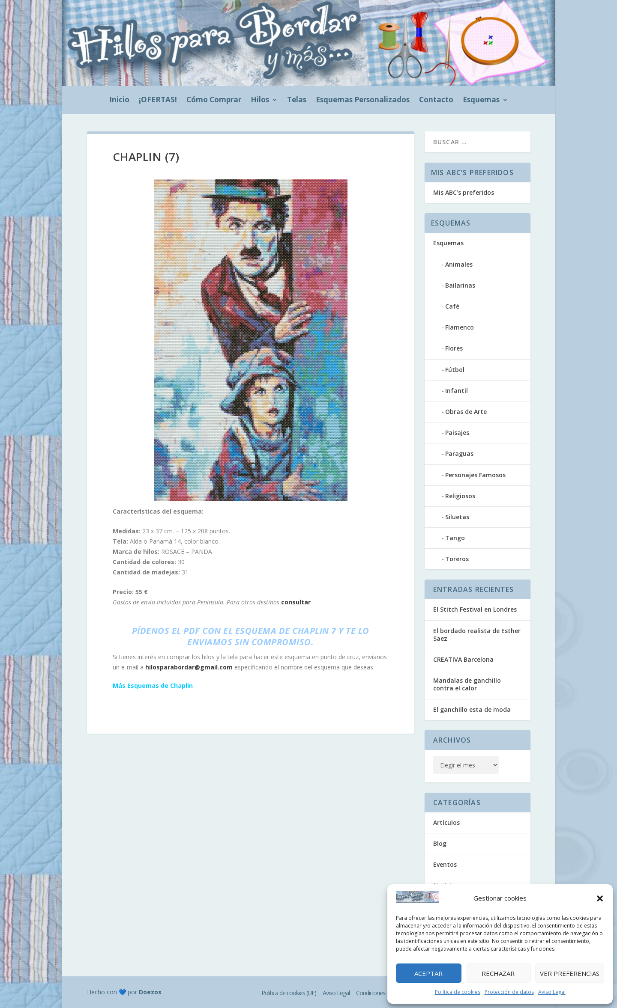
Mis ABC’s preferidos (463, 192)
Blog (439, 843)
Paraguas (459, 453)
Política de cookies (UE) (288, 993)
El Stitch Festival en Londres (475, 609)
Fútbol (454, 370)
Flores (454, 348)
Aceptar (428, 973)
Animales (459, 264)
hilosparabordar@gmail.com (189, 667)
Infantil (456, 391)
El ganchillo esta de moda (472, 709)
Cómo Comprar (213, 100)
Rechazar (498, 973)
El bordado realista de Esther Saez (477, 634)
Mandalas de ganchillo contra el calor (467, 684)
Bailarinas (460, 285)
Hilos (260, 100)
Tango (455, 538)
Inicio (119, 100)
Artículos (446, 822)
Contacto (436, 100)
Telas (296, 100)
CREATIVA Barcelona (463, 659)
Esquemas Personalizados (363, 100)
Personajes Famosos (475, 475)
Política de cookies (457, 992)
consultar (296, 602)
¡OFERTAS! (158, 100)
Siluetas (457, 517)
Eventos (445, 864)
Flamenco (459, 327)
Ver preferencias (569, 973)
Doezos (150, 992)
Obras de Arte (466, 411)
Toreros (457, 559)
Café (452, 306)
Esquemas (481, 100)
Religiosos (460, 496)
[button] (600, 898)
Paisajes (457, 432)
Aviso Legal (552, 992)
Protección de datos (509, 992)
